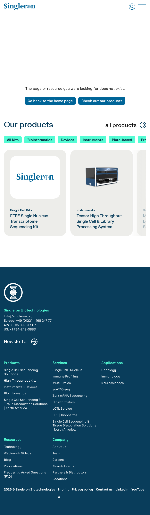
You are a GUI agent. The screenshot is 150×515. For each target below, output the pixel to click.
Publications (13, 466)
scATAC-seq (61, 389)
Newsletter (16, 342)
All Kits (13, 140)
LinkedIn (122, 489)
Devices (67, 140)
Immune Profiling (65, 376)
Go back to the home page (50, 101)
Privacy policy (82, 489)
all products (121, 125)
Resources (12, 439)
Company (61, 439)
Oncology (108, 370)
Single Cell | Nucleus (67, 370)
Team (56, 453)
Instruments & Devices (20, 387)
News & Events (63, 466)
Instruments (93, 140)
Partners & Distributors (70, 472)
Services (60, 362)
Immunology (110, 376)
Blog (7, 460)
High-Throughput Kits (20, 380)
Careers (58, 460)
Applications (112, 362)
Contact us (104, 489)
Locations (60, 479)
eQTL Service (62, 408)
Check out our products (101, 101)
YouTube (137, 489)
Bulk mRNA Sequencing (70, 396)
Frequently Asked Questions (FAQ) (25, 474)
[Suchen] (132, 7)
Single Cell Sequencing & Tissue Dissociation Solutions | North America (25, 404)
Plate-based (122, 140)
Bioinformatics (39, 140)
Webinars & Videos (17, 453)
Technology (12, 447)
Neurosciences (112, 383)
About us (59, 447)
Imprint (63, 489)
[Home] (19, 7)
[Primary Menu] (142, 7)
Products (12, 362)
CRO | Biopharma (65, 415)
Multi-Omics (62, 383)
